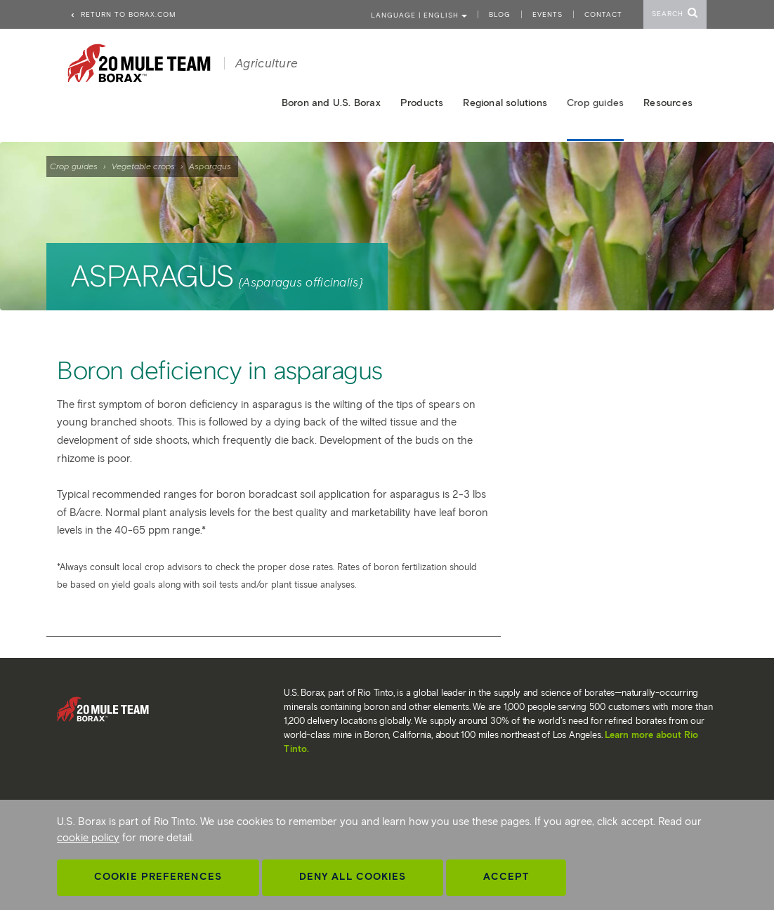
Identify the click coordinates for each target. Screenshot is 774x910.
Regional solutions (505, 103)
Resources (668, 103)
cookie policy (88, 837)
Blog (500, 14)
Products (422, 103)
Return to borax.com (123, 14)
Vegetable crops (143, 166)
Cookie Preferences (158, 877)
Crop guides (74, 166)
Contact (603, 14)
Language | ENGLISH (419, 15)
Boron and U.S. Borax (331, 103)
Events (547, 14)
